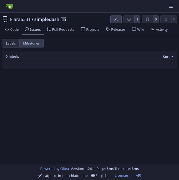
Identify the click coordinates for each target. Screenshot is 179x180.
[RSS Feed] (116, 19)
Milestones (31, 43)
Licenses (122, 175)
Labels (11, 43)
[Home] (9, 6)
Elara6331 (20, 19)
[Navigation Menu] (171, 6)
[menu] (168, 56)
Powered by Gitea (54, 168)
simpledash (46, 19)
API (138, 175)
